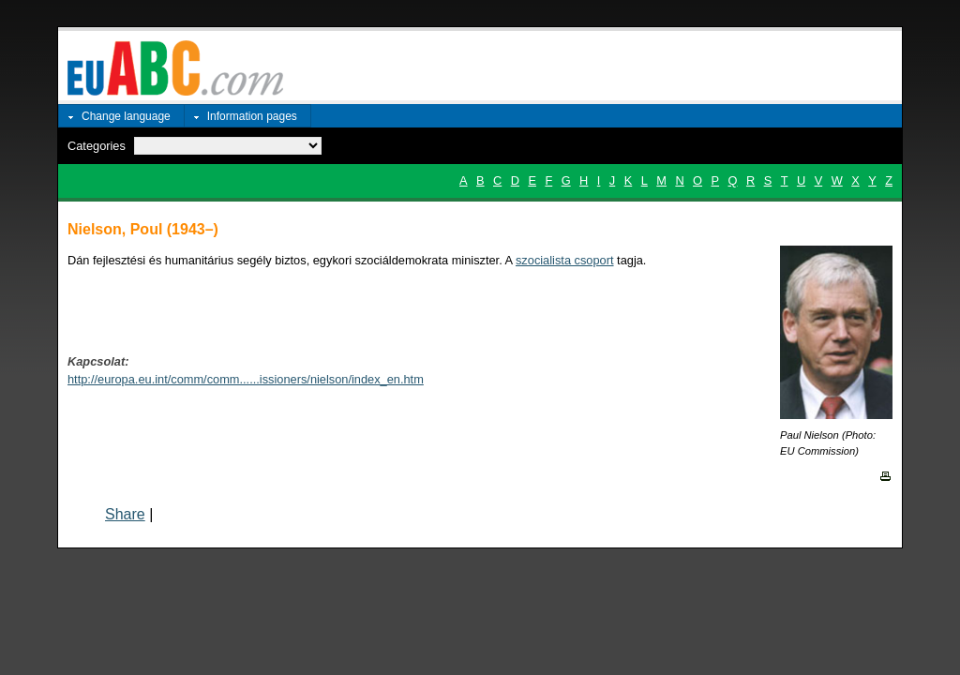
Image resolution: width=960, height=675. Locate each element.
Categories (97, 146)
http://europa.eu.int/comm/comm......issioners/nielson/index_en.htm (246, 379)
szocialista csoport (565, 260)
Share (125, 514)
